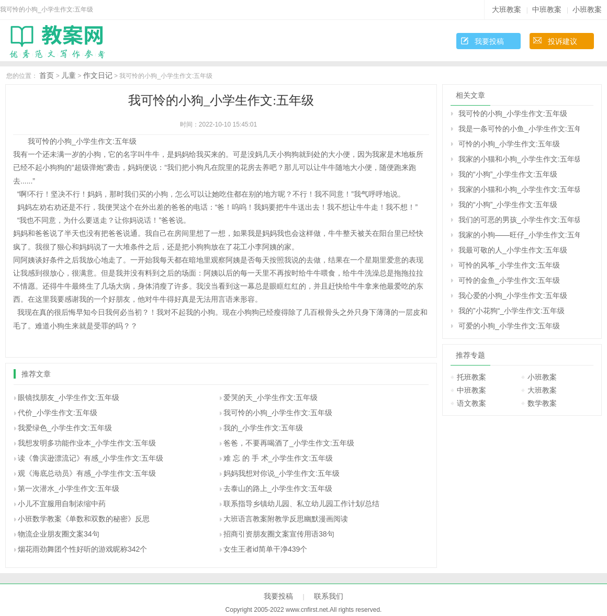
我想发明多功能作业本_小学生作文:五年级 (87, 443)
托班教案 (471, 377)
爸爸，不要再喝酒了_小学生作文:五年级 (288, 443)
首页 (46, 75)
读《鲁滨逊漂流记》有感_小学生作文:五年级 (90, 458)
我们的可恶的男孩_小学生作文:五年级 (519, 219)
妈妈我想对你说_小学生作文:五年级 (281, 473)
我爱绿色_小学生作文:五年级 (65, 428)
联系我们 (328, 596)
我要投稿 (489, 41)
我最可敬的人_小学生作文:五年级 (512, 250)
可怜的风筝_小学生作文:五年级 (509, 265)
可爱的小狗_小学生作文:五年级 (509, 326)
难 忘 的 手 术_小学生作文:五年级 (278, 458)
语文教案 (471, 403)
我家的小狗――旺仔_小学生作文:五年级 (519, 235)
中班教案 (546, 9)
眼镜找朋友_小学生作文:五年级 (68, 397)
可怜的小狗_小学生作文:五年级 (509, 144)
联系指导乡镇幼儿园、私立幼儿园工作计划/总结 (301, 503)
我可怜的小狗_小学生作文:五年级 (277, 412)
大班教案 (506, 9)
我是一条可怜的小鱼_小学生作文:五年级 (519, 128)
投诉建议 (562, 41)
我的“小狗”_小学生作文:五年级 (507, 174)
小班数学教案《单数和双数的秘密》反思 (84, 519)
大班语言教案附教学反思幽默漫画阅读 (285, 519)
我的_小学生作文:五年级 (263, 428)
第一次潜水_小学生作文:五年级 (68, 488)
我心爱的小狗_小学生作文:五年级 (512, 295)
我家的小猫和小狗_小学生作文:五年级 (519, 159)
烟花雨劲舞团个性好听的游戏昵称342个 (82, 549)
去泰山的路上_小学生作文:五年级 (277, 488)
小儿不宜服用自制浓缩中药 (62, 503)
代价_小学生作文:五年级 (57, 412)
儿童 (68, 75)
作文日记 (98, 75)
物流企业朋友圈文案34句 (58, 534)
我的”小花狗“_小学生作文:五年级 (511, 310)
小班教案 (587, 9)
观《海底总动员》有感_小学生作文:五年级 (87, 473)
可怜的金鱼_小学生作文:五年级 (509, 280)
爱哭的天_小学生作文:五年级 (270, 397)
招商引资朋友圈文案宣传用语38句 (278, 534)
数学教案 (542, 403)
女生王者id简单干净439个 (265, 549)
